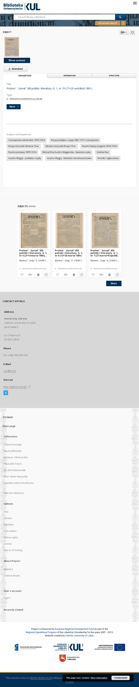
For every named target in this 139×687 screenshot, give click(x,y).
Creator (8, 518)
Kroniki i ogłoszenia (108, 158)
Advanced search (107, 23)
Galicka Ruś (103, 152)
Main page (9, 426)
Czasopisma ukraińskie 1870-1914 (26, 140)
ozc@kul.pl (9, 370)
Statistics (8, 569)
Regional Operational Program (41, 632)
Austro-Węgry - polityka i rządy (24, 158)
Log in (7, 597)
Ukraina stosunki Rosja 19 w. (60, 146)
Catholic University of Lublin (79, 635)
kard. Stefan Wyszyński (16, 476)
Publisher (9, 524)
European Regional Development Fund (74, 629)
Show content (17, 60)
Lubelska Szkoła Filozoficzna (19, 483)
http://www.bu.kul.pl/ (15, 386)
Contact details (12, 575)
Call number (10, 531)
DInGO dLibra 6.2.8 (41, 678)
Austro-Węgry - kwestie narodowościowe (69, 158)
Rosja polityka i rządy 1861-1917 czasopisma (75, 140)
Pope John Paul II (13, 463)
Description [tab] (24, 76)
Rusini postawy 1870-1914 (22, 152)
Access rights (11, 537)
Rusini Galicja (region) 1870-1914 (99, 146)
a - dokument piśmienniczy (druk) (24, 98)
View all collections (14, 493)
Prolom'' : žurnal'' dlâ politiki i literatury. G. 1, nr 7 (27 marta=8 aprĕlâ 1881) (104, 253)
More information (99, 678)
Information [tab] (69, 76)
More (114, 283)
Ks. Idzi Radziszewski (15, 470)
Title (6, 511)
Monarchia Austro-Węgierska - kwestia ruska (66, 152)
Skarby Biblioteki (13, 451)
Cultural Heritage (13, 444)
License (8, 543)
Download (15, 69)
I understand (120, 678)
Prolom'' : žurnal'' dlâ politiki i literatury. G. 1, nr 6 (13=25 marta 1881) (69, 253)
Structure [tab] (114, 76)
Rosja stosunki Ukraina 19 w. (23, 146)
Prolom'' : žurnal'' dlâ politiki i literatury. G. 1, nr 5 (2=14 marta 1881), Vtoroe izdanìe (33, 253)
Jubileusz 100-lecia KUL (16, 457)
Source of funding (13, 550)
